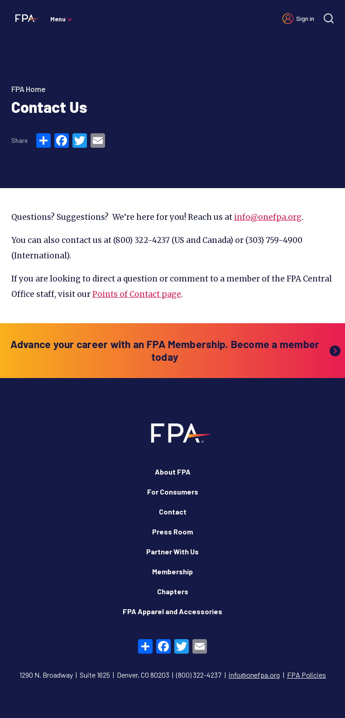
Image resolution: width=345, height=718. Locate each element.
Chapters (172, 591)
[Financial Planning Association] (24, 18)
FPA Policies (306, 674)
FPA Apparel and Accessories (172, 611)
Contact (173, 511)
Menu (58, 19)
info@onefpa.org (268, 217)
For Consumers (172, 491)
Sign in (305, 18)
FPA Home (28, 88)
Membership (172, 571)
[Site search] (329, 18)
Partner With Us (172, 551)
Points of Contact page (136, 294)
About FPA (173, 471)
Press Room (172, 531)
